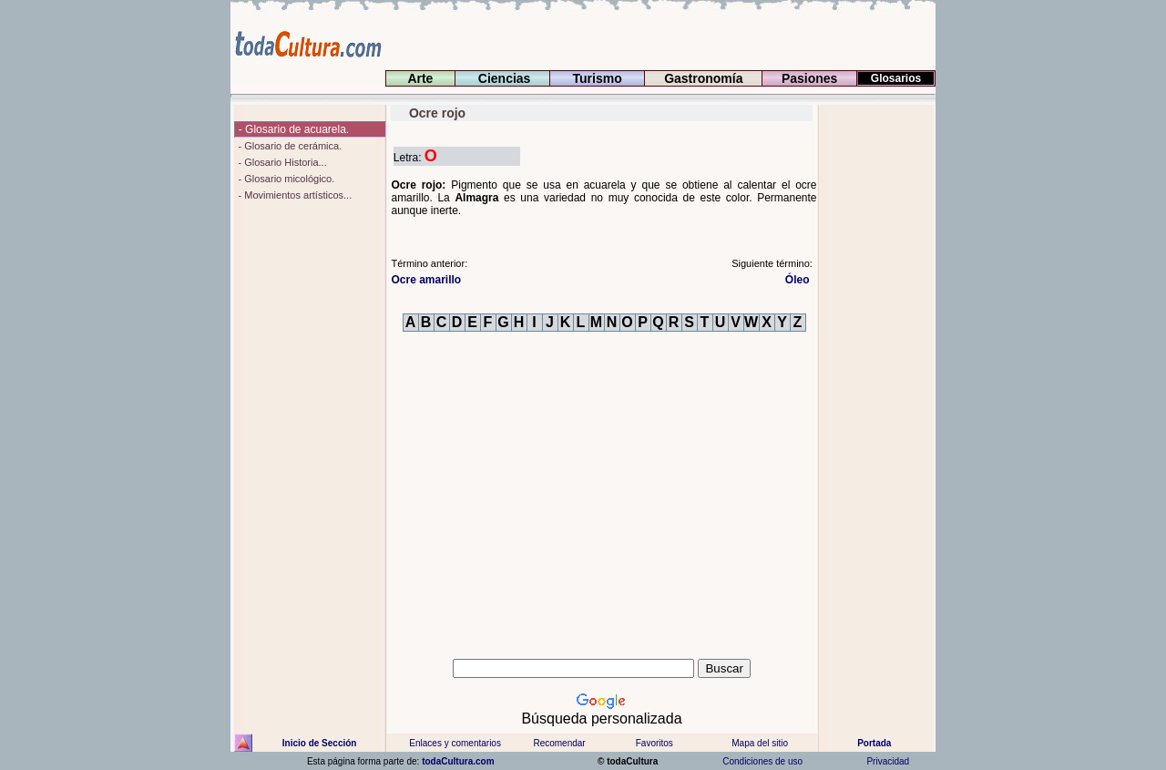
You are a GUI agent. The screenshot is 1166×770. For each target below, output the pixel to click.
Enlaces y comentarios (454, 743)
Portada (874, 743)
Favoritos (654, 743)
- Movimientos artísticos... (293, 195)
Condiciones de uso (761, 761)
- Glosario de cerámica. (288, 145)
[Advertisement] (877, 378)
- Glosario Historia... (280, 162)
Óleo (799, 279)
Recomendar (559, 743)
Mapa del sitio (759, 743)
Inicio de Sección (319, 743)
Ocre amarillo (426, 279)
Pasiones (809, 78)
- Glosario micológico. (284, 178)
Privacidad (888, 761)
